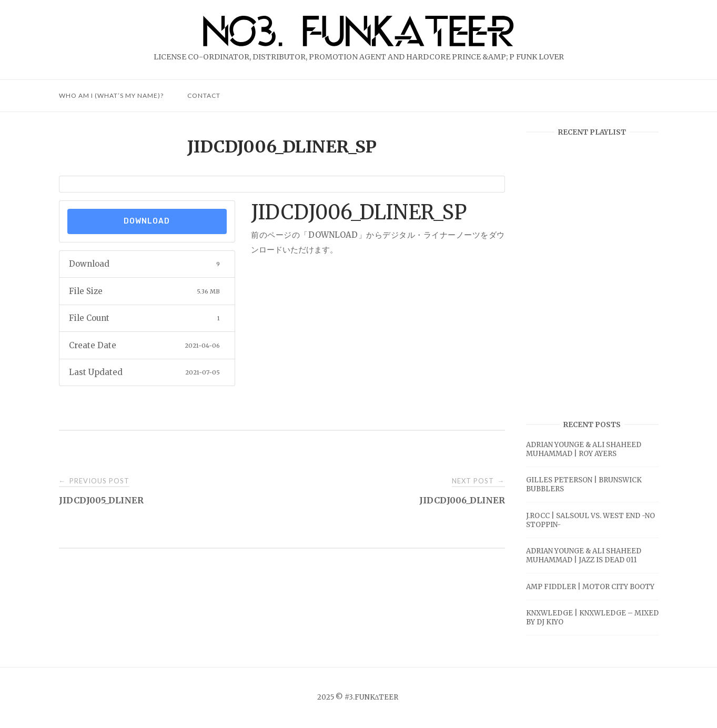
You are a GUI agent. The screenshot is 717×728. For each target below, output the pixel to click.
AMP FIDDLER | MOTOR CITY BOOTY (590, 586)
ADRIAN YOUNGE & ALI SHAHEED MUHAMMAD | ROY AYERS (583, 449)
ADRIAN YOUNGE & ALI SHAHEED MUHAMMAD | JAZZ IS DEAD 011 (583, 555)
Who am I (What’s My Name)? (111, 95)
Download (147, 221)
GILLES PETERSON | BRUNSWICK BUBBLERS (584, 484)
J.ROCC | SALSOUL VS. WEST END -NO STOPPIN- (590, 520)
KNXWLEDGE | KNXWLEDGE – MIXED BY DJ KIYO (592, 617)
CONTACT (203, 95)
